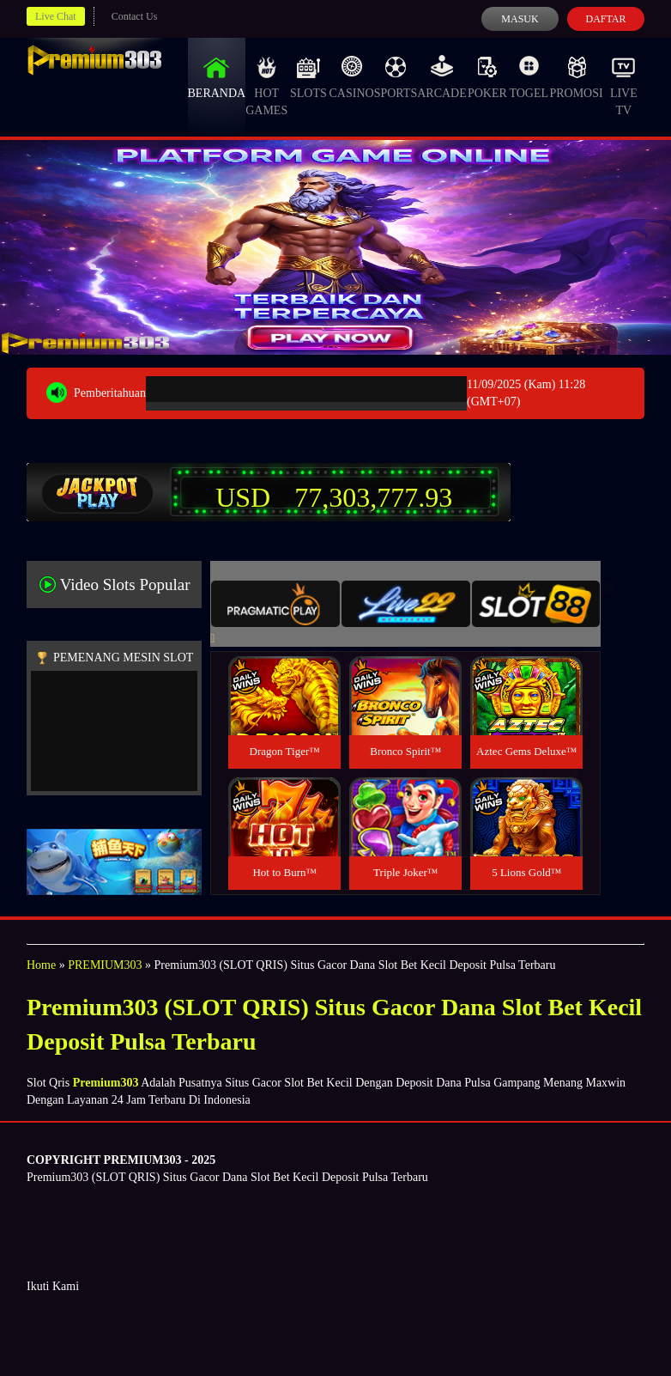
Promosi (575, 77)
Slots (308, 77)
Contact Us (135, 16)
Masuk (519, 19)
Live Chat (55, 16)
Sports (396, 77)
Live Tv (624, 86)
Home (41, 965)
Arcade (442, 77)
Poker (487, 77)
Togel (528, 77)
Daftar (605, 19)
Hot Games (266, 86)
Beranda (217, 77)
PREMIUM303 (105, 965)
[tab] (275, 604)
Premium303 (106, 1082)
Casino (351, 77)
